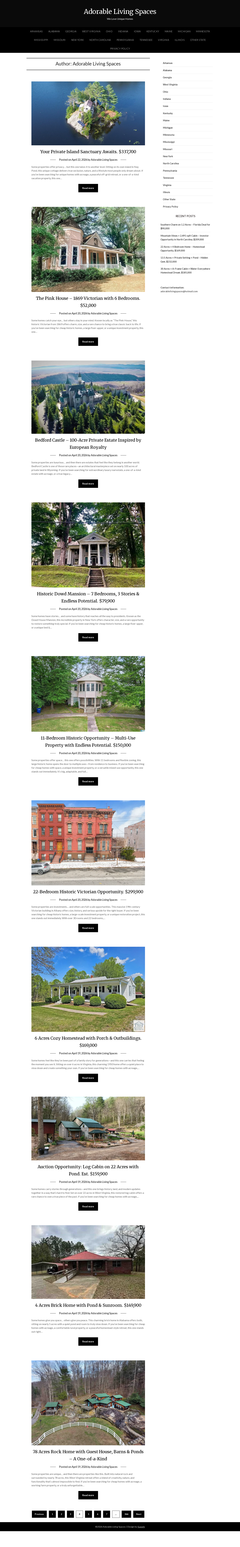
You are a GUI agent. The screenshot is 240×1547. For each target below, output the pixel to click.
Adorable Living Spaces (120, 11)
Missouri (60, 39)
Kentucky (152, 31)
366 (126, 1529)
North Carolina (100, 39)
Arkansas (36, 31)
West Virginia (91, 31)
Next (138, 1529)
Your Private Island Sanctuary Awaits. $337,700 (88, 151)
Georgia (71, 31)
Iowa (137, 31)
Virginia (163, 39)
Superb (141, 1542)
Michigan (184, 31)
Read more (88, 188)
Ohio (109, 31)
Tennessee (146, 39)
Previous (39, 1529)
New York (77, 39)
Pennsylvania (125, 39)
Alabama (54, 31)
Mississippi (41, 39)
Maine (169, 31)
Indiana (123, 31)
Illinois (180, 39)
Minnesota (203, 31)
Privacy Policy (120, 48)
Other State (198, 39)
